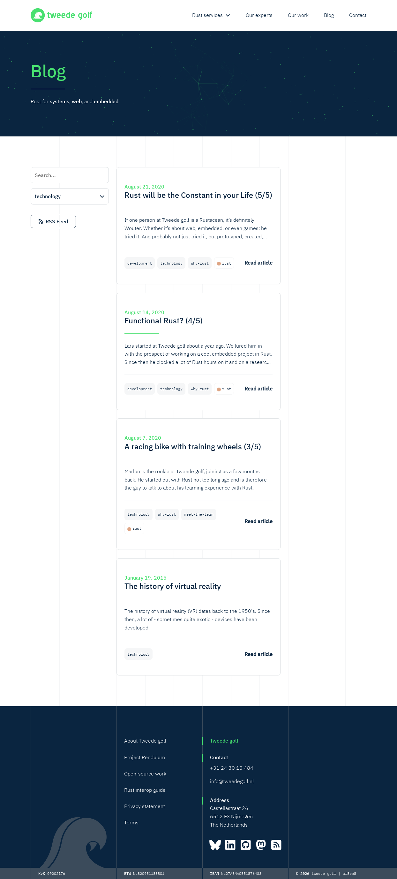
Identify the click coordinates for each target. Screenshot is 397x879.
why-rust (200, 263)
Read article (258, 262)
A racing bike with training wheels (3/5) (192, 446)
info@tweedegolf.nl (232, 781)
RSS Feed (53, 221)
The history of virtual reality (172, 586)
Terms (131, 822)
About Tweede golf (145, 740)
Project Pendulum (144, 757)
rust (226, 263)
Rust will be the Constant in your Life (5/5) (198, 195)
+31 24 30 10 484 (231, 768)
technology (171, 263)
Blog (329, 15)
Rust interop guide (145, 790)
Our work (298, 15)
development (139, 263)
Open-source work (145, 773)
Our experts (259, 15)
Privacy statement (144, 806)
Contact (357, 15)
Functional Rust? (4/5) (163, 320)
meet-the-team (198, 514)
